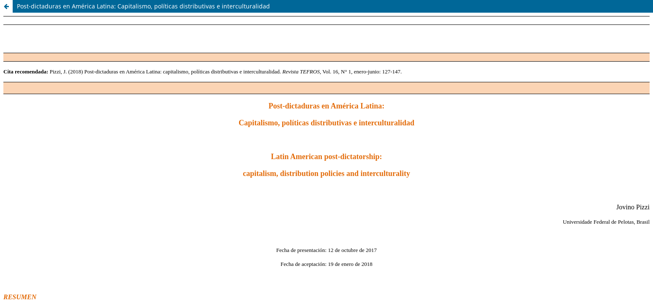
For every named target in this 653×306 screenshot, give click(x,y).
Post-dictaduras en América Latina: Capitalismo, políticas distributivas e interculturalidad (143, 6)
